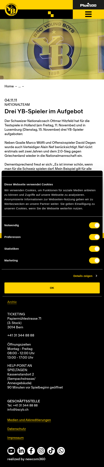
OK (52, 287)
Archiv (12, 302)
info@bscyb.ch (18, 409)
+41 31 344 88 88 (20, 335)
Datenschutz (16, 428)
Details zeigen (82, 275)
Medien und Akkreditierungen (29, 420)
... (19, 86)
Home (9, 86)
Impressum (15, 437)
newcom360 (35, 459)
